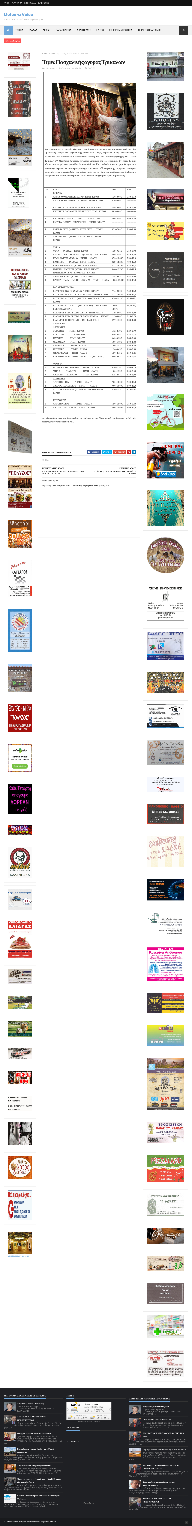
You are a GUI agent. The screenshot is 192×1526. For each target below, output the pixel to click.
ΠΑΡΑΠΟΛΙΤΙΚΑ (63, 30)
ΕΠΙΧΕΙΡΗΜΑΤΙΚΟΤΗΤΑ (120, 30)
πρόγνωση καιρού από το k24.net (89, 1421)
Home (44, 53)
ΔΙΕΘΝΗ (46, 30)
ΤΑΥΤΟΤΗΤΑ (17, 3)
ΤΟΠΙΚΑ (19, 30)
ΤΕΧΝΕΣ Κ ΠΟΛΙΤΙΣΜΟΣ (149, 30)
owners (53, 1522)
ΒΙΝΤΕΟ (100, 30)
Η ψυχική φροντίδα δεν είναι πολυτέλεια (34, 1433)
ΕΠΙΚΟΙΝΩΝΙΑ (30, 3)
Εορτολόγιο (89, 1503)
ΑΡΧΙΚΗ (7, 3)
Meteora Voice (18, 14)
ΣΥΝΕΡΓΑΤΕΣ (43, 3)
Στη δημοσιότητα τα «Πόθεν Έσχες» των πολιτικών (164, 1449)
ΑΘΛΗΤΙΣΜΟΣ (84, 30)
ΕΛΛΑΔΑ (33, 30)
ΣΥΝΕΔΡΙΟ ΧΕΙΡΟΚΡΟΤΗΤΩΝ (157, 1419)
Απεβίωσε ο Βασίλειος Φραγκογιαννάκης (34, 1465)
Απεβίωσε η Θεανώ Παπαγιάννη (30, 1403)
